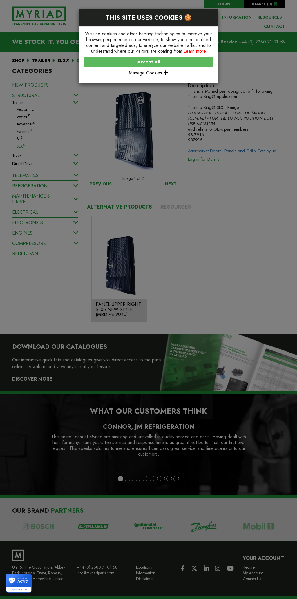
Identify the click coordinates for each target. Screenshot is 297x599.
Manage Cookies (148, 73)
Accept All (148, 62)
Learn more (195, 51)
